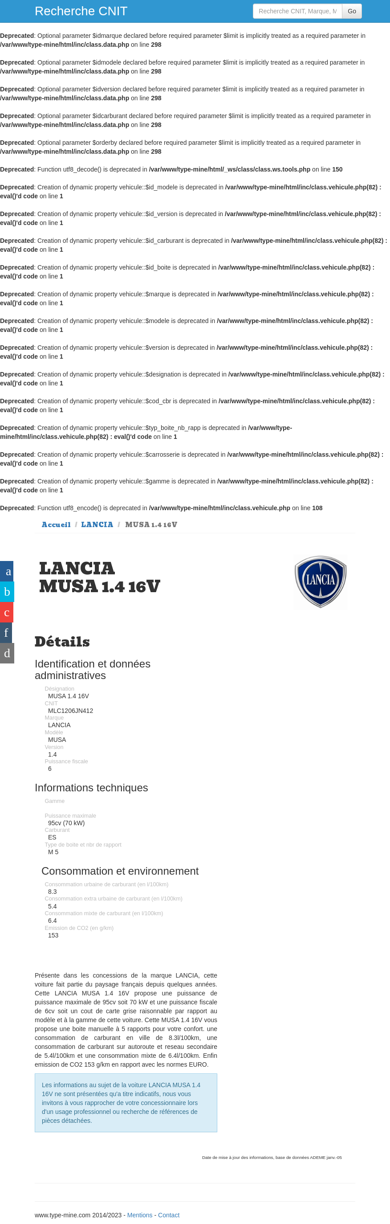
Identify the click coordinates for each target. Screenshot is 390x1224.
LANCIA (97, 525)
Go (352, 11)
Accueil (56, 525)
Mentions (140, 1215)
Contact (168, 1215)
